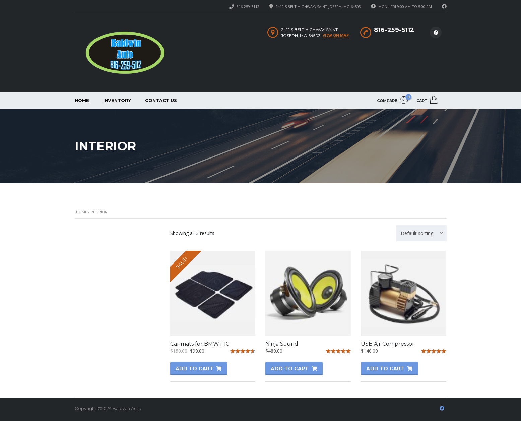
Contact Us (161, 100)
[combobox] (421, 233)
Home (82, 100)
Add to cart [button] (194, 368)
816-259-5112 (248, 6)
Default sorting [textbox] (417, 233)
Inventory (117, 100)
